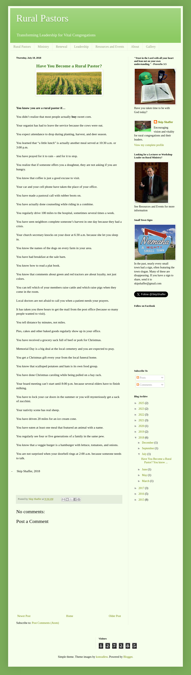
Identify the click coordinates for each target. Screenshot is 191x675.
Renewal (61, 46)
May (145, 475)
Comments (144, 384)
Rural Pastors (42, 18)
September (148, 448)
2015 (142, 499)
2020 (142, 426)
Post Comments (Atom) (45, 622)
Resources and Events (110, 46)
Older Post (115, 616)
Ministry (43, 46)
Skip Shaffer (165, 122)
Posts (141, 377)
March (146, 481)
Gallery (151, 46)
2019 (142, 431)
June (145, 469)
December (148, 442)
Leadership (81, 46)
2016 (142, 493)
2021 (142, 420)
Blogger (127, 656)
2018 (142, 437)
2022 (142, 414)
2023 (142, 408)
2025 (142, 403)
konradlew (102, 656)
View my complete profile (149, 145)
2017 (142, 488)
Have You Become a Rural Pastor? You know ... (156, 460)
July (144, 454)
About (135, 46)
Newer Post (23, 616)
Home (69, 616)
